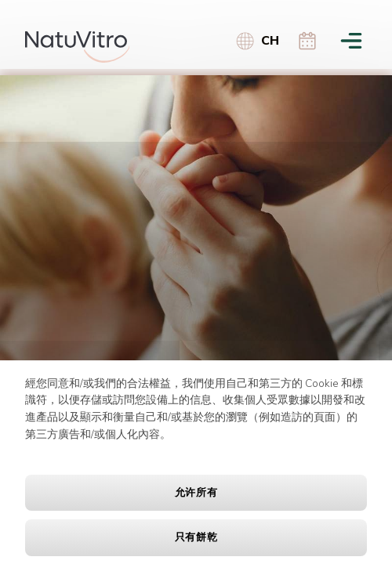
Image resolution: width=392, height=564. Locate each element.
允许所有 (196, 493)
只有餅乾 (196, 537)
